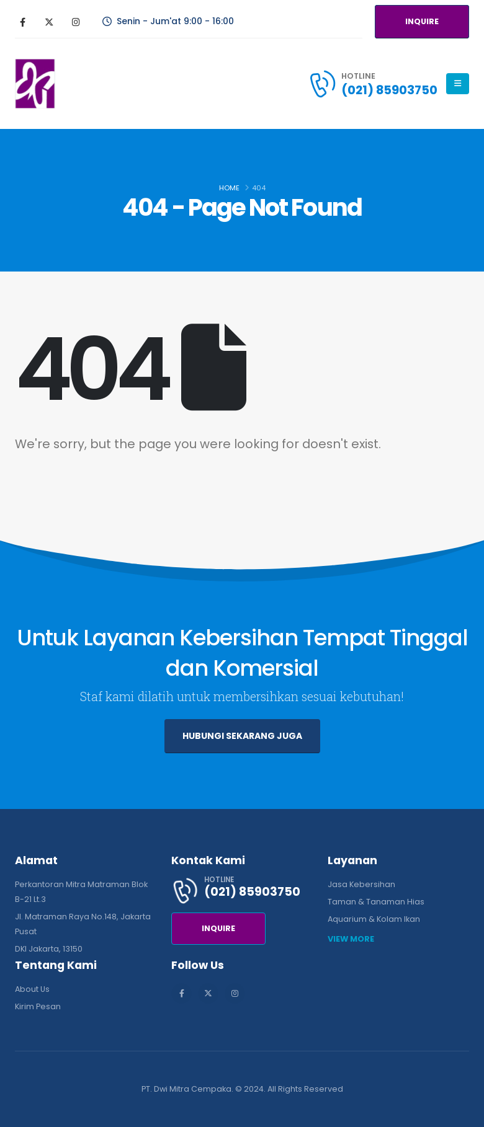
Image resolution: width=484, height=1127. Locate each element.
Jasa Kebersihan (361, 884)
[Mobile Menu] (457, 83)
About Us (32, 989)
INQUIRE (422, 21)
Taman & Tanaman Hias (376, 901)
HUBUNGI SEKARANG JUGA (242, 736)
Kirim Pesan (38, 1006)
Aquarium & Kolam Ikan (374, 919)
